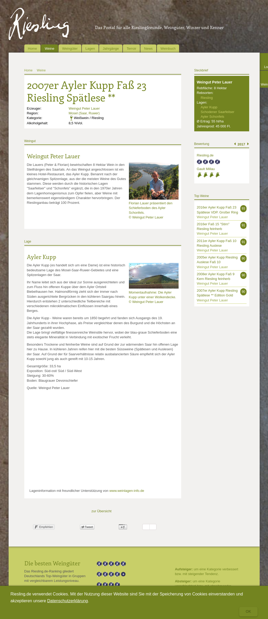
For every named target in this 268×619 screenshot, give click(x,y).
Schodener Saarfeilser (218, 112)
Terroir (131, 48)
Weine (49, 48)
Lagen (90, 48)
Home (32, 48)
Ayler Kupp (41, 257)
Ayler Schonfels (212, 117)
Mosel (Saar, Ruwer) (84, 113)
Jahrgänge (111, 48)
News (148, 48)
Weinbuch (168, 48)
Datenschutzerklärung (67, 601)
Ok (248, 611)
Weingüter (70, 48)
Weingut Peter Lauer (84, 108)
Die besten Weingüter (52, 563)
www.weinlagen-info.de (126, 491)
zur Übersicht (102, 511)
